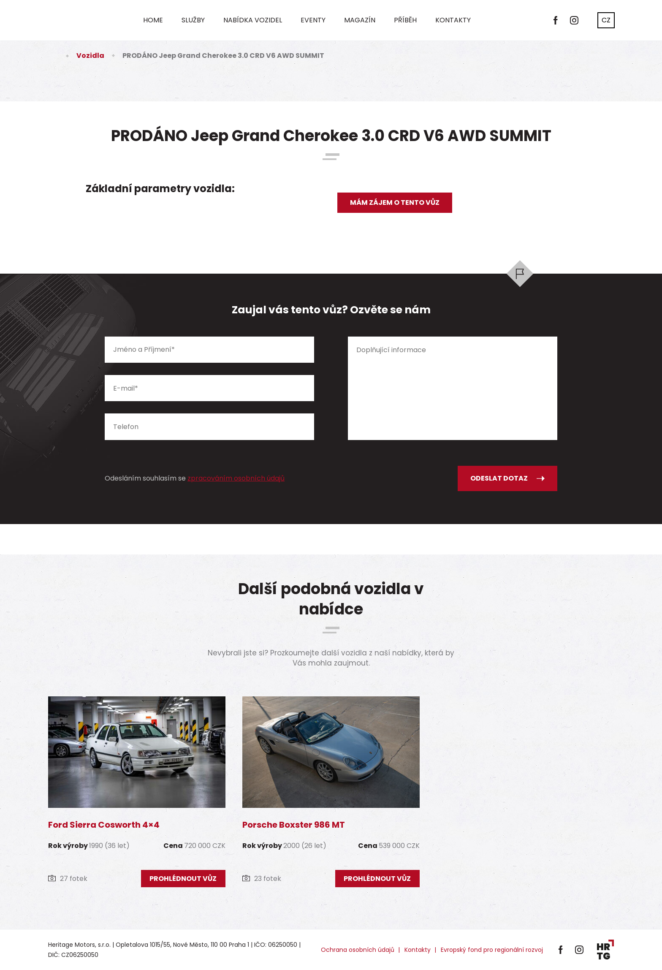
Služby (193, 20)
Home (153, 20)
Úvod (53, 55)
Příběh (405, 20)
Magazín (359, 20)
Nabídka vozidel (252, 20)
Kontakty (453, 20)
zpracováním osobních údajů (236, 478)
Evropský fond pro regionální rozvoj (492, 950)
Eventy (313, 20)
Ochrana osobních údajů (357, 950)
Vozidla (90, 55)
